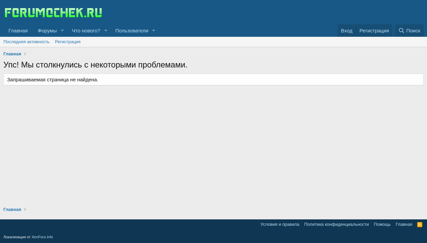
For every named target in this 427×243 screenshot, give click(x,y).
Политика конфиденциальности (336, 224)
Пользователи (131, 30)
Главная (18, 30)
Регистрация (68, 41)
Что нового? (86, 30)
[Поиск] (409, 30)
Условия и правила (280, 224)
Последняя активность (26, 41)
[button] (62, 30)
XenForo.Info (42, 237)
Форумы (47, 30)
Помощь (382, 224)
